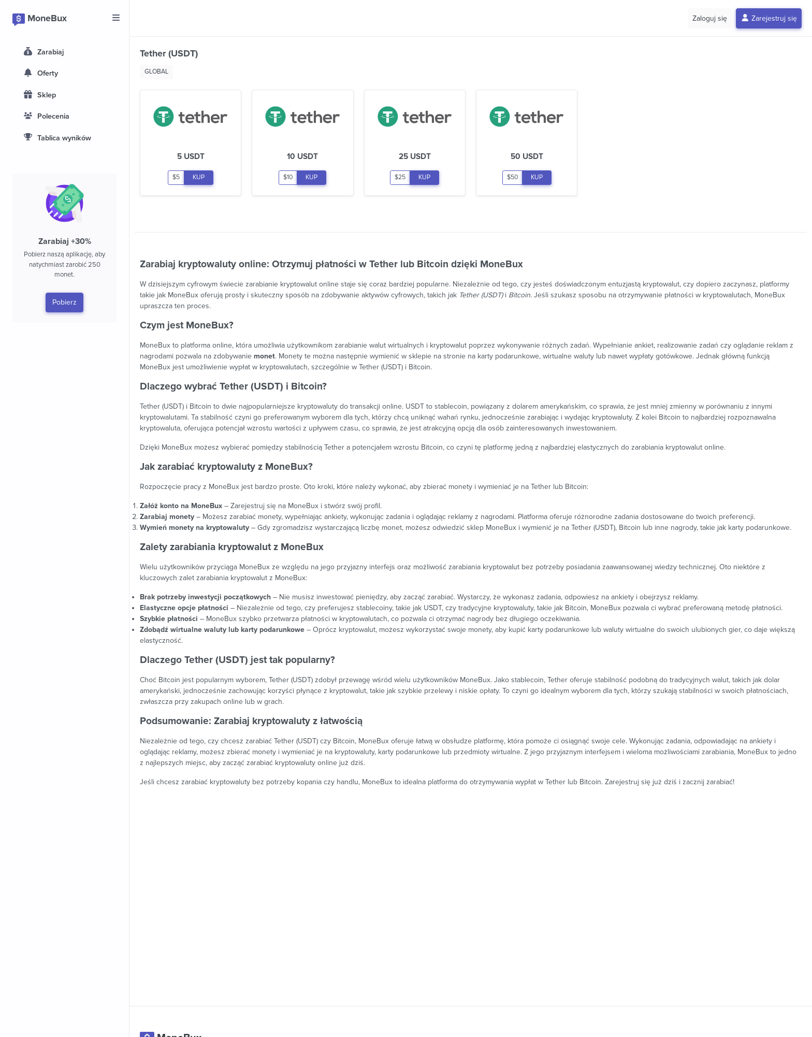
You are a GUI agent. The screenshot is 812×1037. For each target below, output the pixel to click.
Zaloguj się (709, 18)
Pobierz (64, 302)
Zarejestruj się (769, 18)
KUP (199, 177)
